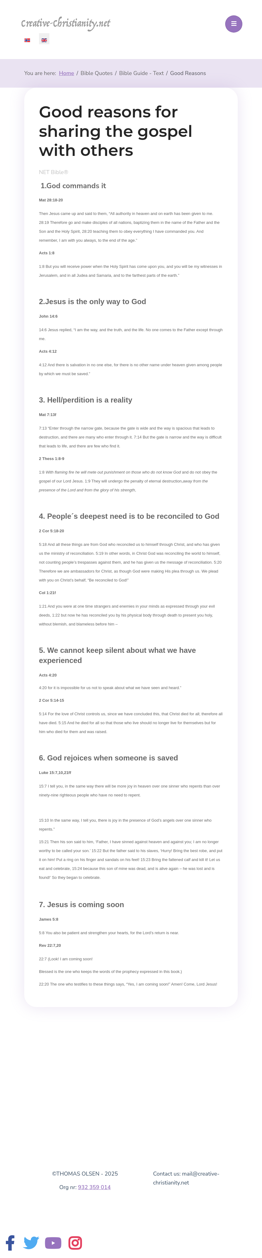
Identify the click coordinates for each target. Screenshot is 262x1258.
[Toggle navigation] (233, 24)
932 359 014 (94, 1187)
